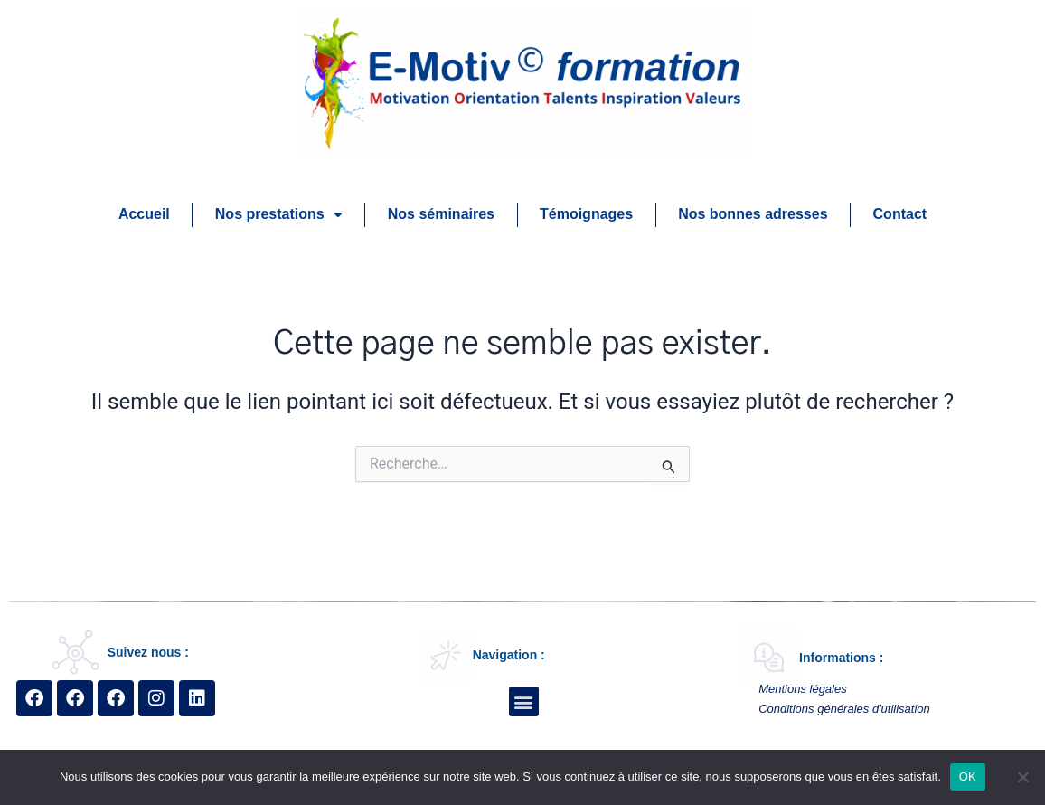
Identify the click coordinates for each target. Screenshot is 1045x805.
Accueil (144, 214)
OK (967, 776)
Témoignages (586, 214)
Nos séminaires (441, 214)
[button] (524, 701)
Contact (900, 214)
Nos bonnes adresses (752, 214)
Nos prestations (279, 214)
